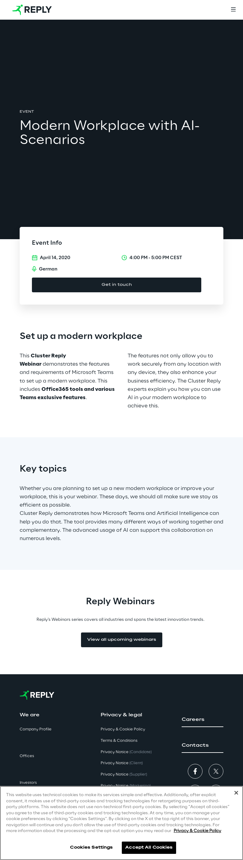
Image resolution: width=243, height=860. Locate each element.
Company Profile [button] (36, 729)
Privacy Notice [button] (126, 752)
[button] (202, 719)
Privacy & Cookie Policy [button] (123, 729)
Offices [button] (27, 756)
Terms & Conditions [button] (119, 741)
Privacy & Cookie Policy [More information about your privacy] (197, 831)
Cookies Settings (91, 848)
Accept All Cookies (148, 848)
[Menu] (233, 10)
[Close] (236, 793)
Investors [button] (28, 783)
